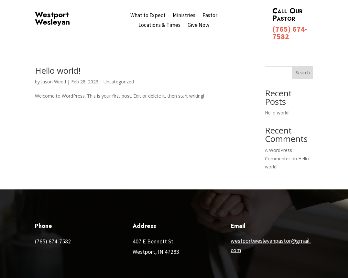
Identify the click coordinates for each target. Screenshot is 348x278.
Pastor (209, 16)
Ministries (184, 16)
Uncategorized (118, 82)
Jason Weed (53, 82)
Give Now (198, 25)
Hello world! (58, 70)
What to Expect (148, 16)
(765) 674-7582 (290, 33)
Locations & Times (159, 25)
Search (303, 73)
